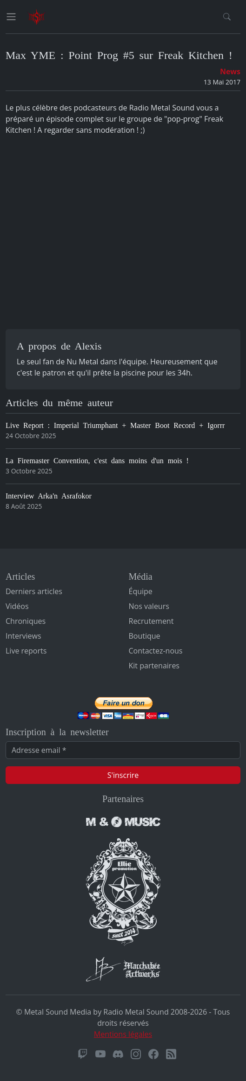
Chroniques (26, 621)
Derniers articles (34, 591)
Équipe (141, 591)
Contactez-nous (156, 651)
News (230, 71)
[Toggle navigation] (11, 16)
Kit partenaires (154, 665)
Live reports (26, 651)
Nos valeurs (149, 606)
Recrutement (151, 621)
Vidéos (17, 606)
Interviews (23, 636)
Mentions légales (123, 1034)
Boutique (144, 636)
